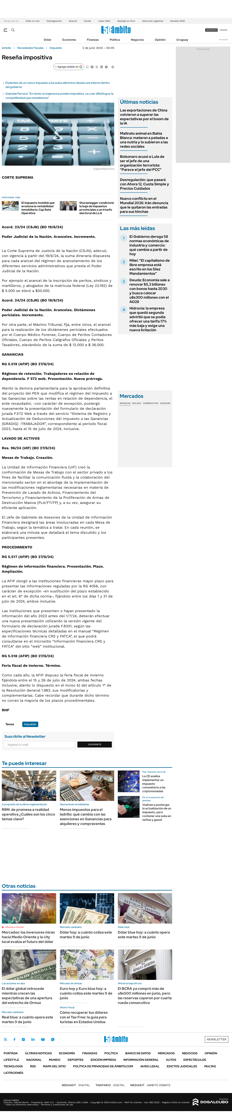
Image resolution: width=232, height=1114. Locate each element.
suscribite (211, 30)
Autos (171, 1060)
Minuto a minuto (14, 927)
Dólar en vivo (33, 21)
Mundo (54, 1060)
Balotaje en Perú (126, 21)
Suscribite (94, 744)
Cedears (165, 403)
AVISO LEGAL (150, 1066)
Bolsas (136, 403)
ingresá (223, 30)
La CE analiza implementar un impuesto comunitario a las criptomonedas (153, 783)
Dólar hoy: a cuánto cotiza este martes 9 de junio (86, 934)
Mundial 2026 (177, 21)
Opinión (160, 40)
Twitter (5, 1039)
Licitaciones (13, 1073)
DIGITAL (76, 1085)
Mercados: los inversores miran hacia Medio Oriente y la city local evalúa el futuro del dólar (28, 937)
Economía (69, 40)
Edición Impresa (103, 1060)
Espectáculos (194, 1060)
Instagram (23, 1039)
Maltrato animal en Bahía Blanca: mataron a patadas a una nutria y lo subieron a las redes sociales (144, 140)
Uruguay (182, 40)
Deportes (75, 1060)
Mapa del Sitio (54, 1066)
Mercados (166, 1053)
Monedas (125, 403)
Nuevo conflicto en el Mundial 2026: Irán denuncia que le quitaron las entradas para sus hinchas (144, 205)
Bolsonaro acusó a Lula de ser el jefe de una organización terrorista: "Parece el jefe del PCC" (142, 163)
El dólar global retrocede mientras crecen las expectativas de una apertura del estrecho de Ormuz (27, 995)
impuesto (56, 48)
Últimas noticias (38, 1053)
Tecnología (13, 1066)
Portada (11, 1053)
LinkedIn (33, 1039)
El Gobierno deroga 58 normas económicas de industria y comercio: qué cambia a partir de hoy (149, 245)
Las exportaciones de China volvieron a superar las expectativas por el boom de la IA (144, 117)
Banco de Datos (138, 1053)
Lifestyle (11, 1060)
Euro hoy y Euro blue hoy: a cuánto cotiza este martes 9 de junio (86, 993)
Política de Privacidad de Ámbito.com (103, 1066)
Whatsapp (52, 1039)
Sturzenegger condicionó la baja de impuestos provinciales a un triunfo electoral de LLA (96, 208)
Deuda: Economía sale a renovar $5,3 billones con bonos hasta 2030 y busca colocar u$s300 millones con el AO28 (149, 291)
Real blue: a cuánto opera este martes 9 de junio (27, 1019)
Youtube (43, 1039)
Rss (33, 1066)
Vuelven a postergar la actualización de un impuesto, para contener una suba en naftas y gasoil (156, 812)
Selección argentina (152, 21)
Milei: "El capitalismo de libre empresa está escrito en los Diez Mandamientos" (149, 267)
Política (115, 40)
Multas (210, 1066)
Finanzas (93, 40)
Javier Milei (104, 21)
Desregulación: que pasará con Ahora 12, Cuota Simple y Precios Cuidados (144, 184)
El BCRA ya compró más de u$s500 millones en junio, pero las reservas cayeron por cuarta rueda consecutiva (145, 995)
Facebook (14, 1039)
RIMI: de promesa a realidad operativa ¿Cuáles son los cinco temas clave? (28, 814)
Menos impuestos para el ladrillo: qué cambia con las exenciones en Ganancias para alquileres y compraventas (85, 816)
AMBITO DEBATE (150, 1085)
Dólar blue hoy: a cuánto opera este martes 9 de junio (144, 934)
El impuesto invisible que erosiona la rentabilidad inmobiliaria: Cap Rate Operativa (38, 208)
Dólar (47, 40)
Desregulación (54, 21)
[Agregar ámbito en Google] (68, 67)
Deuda (87, 21)
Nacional (34, 1060)
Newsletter (223, 40)
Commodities (150, 403)
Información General (141, 1060)
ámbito (6, 48)
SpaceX (73, 21)
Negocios (137, 40)
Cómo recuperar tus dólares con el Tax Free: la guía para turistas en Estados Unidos (84, 1017)
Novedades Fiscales (30, 48)
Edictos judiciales (182, 1066)
